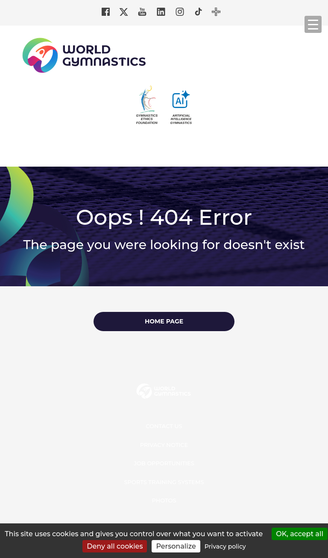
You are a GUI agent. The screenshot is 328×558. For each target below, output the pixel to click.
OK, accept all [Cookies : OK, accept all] (299, 534)
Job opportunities (164, 463)
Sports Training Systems (164, 482)
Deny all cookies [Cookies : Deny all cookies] (115, 546)
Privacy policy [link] (225, 546)
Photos (164, 500)
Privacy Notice (164, 444)
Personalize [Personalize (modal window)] (176, 546)
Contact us (164, 426)
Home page (164, 321)
